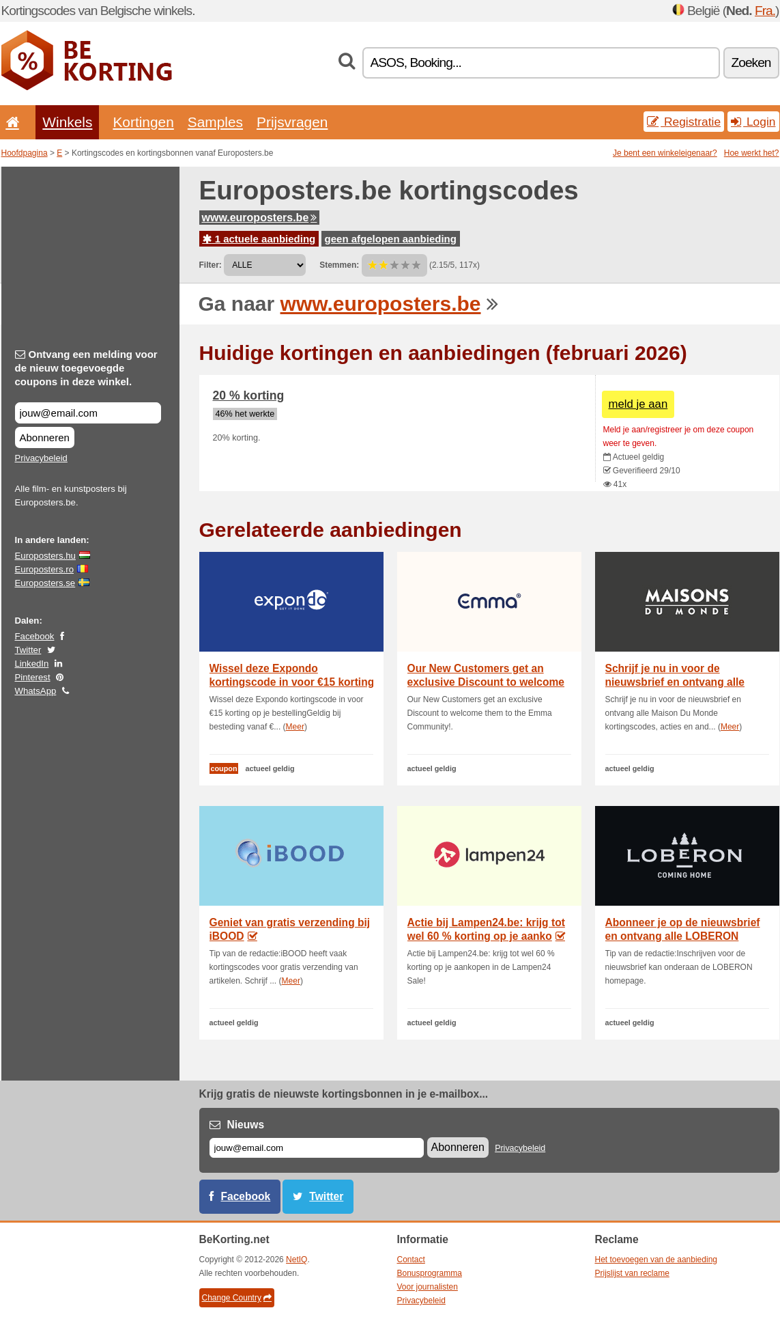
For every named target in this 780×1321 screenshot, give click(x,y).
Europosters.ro (44, 569)
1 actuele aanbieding (259, 239)
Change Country (237, 1298)
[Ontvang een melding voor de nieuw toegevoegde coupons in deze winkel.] (88, 412)
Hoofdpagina (24, 153)
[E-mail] (317, 1148)
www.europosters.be (259, 217)
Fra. (765, 10)
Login (753, 121)
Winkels (67, 122)
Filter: (210, 265)
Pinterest (32, 677)
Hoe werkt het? (751, 153)
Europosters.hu (45, 556)
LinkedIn (32, 663)
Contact (411, 1259)
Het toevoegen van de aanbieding (656, 1259)
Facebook (35, 636)
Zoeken (751, 62)
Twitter (28, 650)
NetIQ (296, 1259)
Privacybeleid (41, 458)
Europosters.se (45, 583)
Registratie (684, 121)
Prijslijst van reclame (632, 1273)
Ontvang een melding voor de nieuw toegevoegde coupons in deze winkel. (86, 367)
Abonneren (45, 437)
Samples (215, 122)
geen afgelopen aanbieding (391, 239)
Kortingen (143, 122)
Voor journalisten (427, 1287)
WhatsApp (36, 691)
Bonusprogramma (429, 1273)
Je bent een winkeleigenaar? (665, 153)
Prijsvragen (292, 122)
